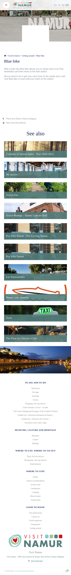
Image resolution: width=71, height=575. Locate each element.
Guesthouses (35, 488)
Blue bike (40, 56)
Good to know (14, 56)
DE (63, 5)
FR (55, 5)
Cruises (35, 400)
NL (59, 5)
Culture (35, 440)
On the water (35, 485)
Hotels (35, 477)
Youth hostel (35, 500)
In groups (35, 396)
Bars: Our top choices (35, 456)
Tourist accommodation (35, 481)
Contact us (35, 517)
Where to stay (35, 471)
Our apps (35, 392)
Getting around (28, 56)
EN (67, 5)
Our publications (35, 513)
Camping (35, 492)
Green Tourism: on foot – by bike (35, 407)
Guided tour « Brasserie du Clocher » (35, 419)
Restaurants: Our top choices (35, 460)
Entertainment (35, 464)
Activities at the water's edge (35, 423)
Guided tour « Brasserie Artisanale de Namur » (35, 415)
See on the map (37, 561)
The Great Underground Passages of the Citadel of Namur (35, 411)
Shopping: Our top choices (35, 404)
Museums (35, 436)
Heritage (35, 443)
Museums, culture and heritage (35, 430)
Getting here (35, 524)
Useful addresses (35, 521)
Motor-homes (35, 496)
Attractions (35, 388)
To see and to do (35, 383)
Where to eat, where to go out (35, 451)
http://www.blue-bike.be (14, 123)
